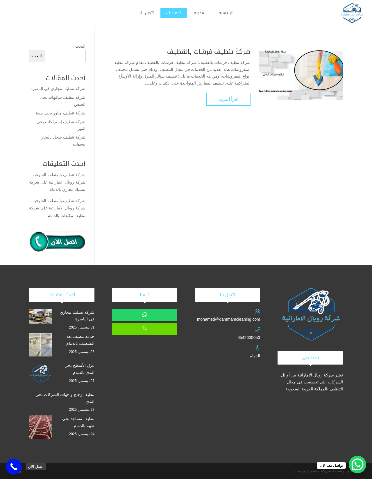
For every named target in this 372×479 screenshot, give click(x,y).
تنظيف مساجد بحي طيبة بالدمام (78, 422)
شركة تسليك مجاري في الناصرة (58, 88)
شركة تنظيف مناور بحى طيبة (60, 113)
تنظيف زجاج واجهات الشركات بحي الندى (64, 398)
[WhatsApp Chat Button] (357, 464)
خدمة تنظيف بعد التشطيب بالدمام (80, 340)
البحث (80, 46)
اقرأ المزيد (228, 99)
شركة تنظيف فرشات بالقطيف (209, 52)
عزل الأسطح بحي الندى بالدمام (79, 369)
